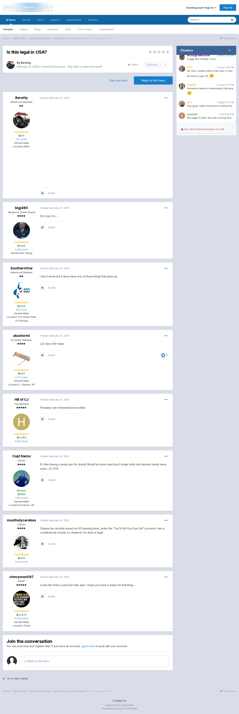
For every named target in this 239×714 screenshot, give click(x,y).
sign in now (88, 646)
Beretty (26, 62)
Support (54, 19)
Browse (10, 21)
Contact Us (119, 700)
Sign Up (228, 7)
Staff (68, 29)
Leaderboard (106, 29)
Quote (51, 192)
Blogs (38, 29)
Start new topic (118, 80)
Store (40, 19)
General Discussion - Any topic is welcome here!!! (72, 66)
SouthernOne (21, 268)
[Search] (208, 20)
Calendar (53, 29)
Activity (26, 19)
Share (133, 64)
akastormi (21, 336)
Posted (54, 97)
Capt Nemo (21, 456)
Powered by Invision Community (119, 708)
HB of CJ (22, 399)
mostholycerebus (21, 520)
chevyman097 (21, 577)
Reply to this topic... (37, 661)
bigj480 (21, 208)
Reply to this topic (153, 80)
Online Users (84, 29)
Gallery (24, 29)
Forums (8, 29)
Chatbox (93, 19)
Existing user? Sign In (201, 7)
